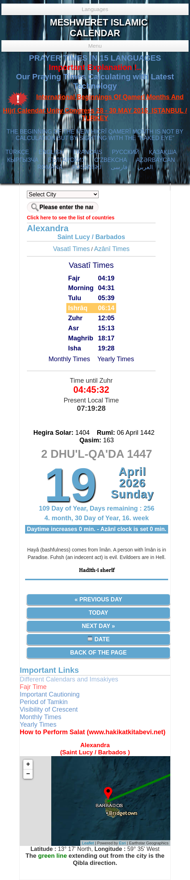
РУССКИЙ (125, 152)
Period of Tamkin (44, 702)
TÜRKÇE (17, 152)
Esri (122, 843)
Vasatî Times (71, 248)
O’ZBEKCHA (110, 160)
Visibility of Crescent (49, 709)
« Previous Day (98, 599)
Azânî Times (111, 248)
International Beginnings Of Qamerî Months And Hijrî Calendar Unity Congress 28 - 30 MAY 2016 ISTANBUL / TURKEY (95, 107)
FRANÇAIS (87, 152)
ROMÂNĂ (49, 167)
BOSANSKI (86, 167)
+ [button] (28, 764)
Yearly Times (116, 359)
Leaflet (88, 843)
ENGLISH (50, 152)
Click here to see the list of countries (70, 217)
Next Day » (98, 626)
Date (98, 638)
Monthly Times (69, 359)
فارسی (119, 167)
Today (98, 613)
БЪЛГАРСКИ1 (66, 160)
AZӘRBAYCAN (155, 160)
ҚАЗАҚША (163, 152)
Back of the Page (98, 652)
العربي (145, 167)
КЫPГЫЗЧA (22, 160)
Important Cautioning (50, 694)
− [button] (28, 774)
